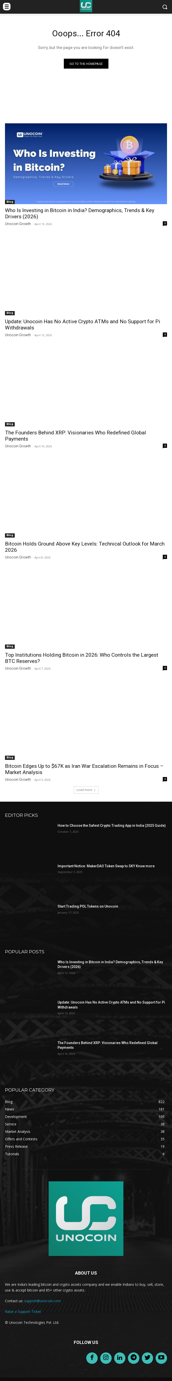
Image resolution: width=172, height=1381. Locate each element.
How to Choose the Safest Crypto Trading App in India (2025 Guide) (112, 826)
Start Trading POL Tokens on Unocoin (88, 906)
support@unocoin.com (42, 1300)
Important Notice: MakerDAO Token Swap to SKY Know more (106, 866)
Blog (9, 201)
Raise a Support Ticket (23, 1311)
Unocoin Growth (18, 224)
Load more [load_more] (86, 790)
